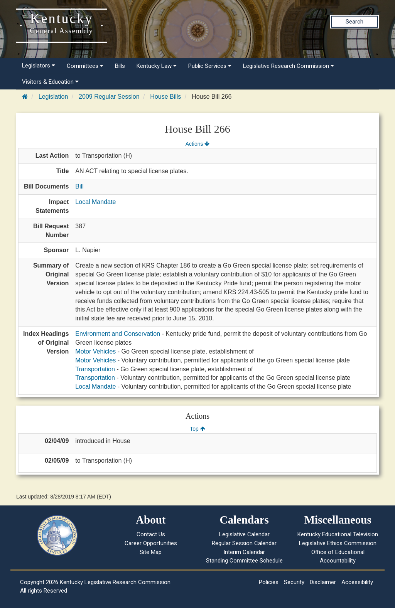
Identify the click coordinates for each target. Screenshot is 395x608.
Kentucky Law (157, 65)
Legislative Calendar (244, 534)
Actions (197, 144)
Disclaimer (323, 582)
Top (197, 429)
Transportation (95, 369)
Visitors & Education (50, 81)
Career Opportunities (151, 543)
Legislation (53, 96)
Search (354, 21)
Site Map (151, 552)
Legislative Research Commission (288, 65)
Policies (269, 582)
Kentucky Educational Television (337, 534)
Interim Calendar (244, 552)
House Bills (165, 96)
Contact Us (151, 534)
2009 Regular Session (109, 96)
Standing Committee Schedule (244, 560)
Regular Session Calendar (244, 543)
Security (294, 582)
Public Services (209, 65)
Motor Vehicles (95, 351)
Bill (79, 186)
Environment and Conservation (117, 333)
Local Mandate (95, 202)
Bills (120, 65)
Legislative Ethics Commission (337, 543)
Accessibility (357, 582)
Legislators (38, 65)
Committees (85, 65)
